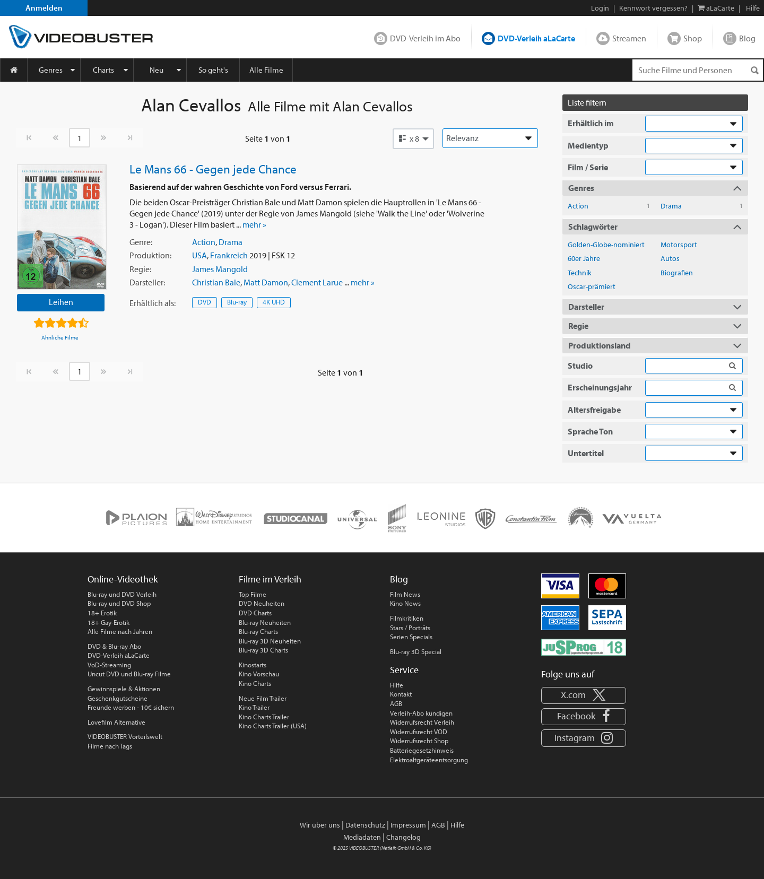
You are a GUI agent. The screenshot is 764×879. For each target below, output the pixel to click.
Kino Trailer (254, 707)
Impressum (408, 825)
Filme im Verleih (270, 579)
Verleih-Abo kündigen (421, 713)
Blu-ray (237, 302)
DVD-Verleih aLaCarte (536, 38)
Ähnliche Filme (60, 337)
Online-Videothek (123, 579)
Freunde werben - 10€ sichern (131, 707)
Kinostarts (252, 664)
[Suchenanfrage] (697, 70)
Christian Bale (216, 282)
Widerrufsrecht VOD (418, 731)
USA (199, 255)
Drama (230, 242)
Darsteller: (147, 282)
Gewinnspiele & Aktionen (124, 688)
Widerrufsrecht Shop (419, 740)
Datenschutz (365, 825)
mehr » (254, 224)
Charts (103, 70)
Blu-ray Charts (258, 631)
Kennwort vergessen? (653, 8)
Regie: (140, 269)
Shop (692, 38)
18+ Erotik (102, 612)
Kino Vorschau (259, 673)
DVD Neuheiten (261, 603)
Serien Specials (411, 636)
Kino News (405, 603)
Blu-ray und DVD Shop (119, 603)
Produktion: (150, 255)
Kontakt (401, 694)
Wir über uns (320, 825)
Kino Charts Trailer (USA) (273, 725)
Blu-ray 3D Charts (263, 650)
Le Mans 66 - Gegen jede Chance (213, 169)
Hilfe (396, 685)
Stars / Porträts (410, 627)
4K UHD (274, 302)
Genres (51, 70)
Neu (156, 70)
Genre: (140, 242)
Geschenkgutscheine (117, 698)
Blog (747, 38)
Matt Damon (266, 282)
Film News (405, 594)
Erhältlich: (152, 303)
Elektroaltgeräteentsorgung (429, 759)
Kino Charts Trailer (264, 716)
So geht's (213, 70)
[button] (413, 138)
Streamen (629, 38)
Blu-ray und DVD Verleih (122, 594)
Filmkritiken (406, 618)
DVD (204, 302)
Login (600, 8)
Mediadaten (362, 837)
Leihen (61, 302)
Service (404, 670)
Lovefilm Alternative (116, 722)
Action (203, 242)
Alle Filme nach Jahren (120, 631)
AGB (396, 703)
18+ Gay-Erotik (108, 622)
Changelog (403, 837)
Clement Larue (317, 282)
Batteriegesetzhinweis (422, 750)
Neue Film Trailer (262, 698)
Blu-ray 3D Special (415, 651)
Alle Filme (266, 70)
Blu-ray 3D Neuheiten (270, 641)
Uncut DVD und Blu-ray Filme (129, 673)
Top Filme (252, 594)
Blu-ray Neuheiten (265, 622)
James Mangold (220, 269)
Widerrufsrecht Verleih (422, 722)
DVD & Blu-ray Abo (114, 646)
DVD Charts (255, 612)
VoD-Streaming (109, 664)
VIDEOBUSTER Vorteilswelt (125, 736)
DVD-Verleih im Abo (425, 38)
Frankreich (229, 255)
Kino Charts (255, 683)
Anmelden (44, 8)
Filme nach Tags (110, 746)
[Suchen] (754, 70)
